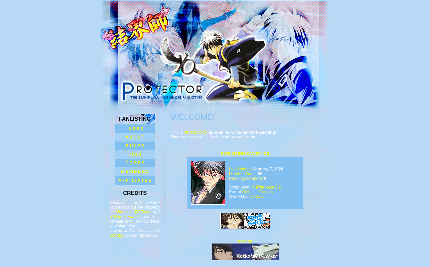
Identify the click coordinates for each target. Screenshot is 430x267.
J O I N (134, 154)
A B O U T (135, 137)
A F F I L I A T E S (135, 180)
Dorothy (117, 235)
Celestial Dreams (257, 192)
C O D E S (134, 163)
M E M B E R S (134, 171)
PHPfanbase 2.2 (266, 187)
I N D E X (134, 128)
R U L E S (135, 146)
